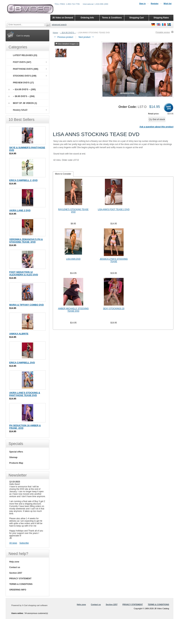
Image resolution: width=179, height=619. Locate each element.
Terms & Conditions (112, 17)
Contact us (14, 567)
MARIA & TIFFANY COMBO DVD (26, 304)
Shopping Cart (136, 17)
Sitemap (13, 457)
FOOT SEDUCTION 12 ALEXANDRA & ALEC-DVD (23, 273)
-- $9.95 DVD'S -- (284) (21, 96)
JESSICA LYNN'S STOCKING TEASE (114, 260)
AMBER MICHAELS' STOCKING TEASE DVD (73, 309)
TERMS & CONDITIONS (21, 584)
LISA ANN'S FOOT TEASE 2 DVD (114, 209)
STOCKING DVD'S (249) (24, 76)
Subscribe (24, 543)
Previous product (63, 37)
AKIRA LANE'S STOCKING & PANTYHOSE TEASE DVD (24, 394)
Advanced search (59, 24)
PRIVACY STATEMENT (20, 578)
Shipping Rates (161, 17)
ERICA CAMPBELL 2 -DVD (23, 180)
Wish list (167, 3)
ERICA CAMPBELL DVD (22, 362)
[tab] (63, 174)
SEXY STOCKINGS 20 (113, 308)
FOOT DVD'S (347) (22, 62)
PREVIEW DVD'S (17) (23, 82)
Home (55, 33)
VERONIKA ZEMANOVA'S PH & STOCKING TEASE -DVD (26, 240)
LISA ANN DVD (73, 259)
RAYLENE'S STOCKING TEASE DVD (73, 210)
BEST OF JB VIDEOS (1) (22, 103)
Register (154, 3)
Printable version (163, 32)
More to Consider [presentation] (63, 174)
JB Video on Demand (62, 17)
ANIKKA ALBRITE (18, 333)
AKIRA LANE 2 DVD (20, 210)
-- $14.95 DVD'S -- (68, 33)
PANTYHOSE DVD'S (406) (25, 69)
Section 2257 (15, 573)
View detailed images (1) (67, 44)
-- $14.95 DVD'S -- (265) (22, 89)
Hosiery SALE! (20, 110)
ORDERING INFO (17, 590)
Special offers (16, 452)
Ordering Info (87, 17)
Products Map (16, 463)
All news (13, 543)
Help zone (14, 562)
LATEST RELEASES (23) (25, 55)
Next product (86, 37)
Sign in (142, 3)
